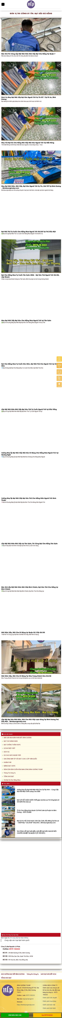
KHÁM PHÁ (7, 762)
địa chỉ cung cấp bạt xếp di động (18, 938)
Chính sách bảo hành (49, 1008)
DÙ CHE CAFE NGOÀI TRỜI (12, 755)
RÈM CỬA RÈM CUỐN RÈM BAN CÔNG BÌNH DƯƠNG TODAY (23, 769)
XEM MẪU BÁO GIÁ (14, 1015)
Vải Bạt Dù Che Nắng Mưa (12, 780)
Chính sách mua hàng (49, 1001)
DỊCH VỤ (6, 752)
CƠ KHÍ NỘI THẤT (9, 748)
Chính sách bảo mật (49, 1005)
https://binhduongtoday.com (26, 1005)
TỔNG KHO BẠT (9, 776)
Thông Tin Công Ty (9, 773)
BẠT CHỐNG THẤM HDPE (12, 745)
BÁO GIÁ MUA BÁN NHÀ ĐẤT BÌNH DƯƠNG (17, 737)
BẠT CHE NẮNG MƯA (11, 741)
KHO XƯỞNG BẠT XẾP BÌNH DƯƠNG (12, 974)
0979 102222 (30, 995)
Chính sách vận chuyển (50, 998)
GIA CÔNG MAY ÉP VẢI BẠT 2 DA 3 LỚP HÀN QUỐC (20, 759)
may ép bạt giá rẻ (27, 999)
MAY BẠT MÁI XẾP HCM (48, 974)
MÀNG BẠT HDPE (9, 766)
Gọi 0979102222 (47, 1015)
